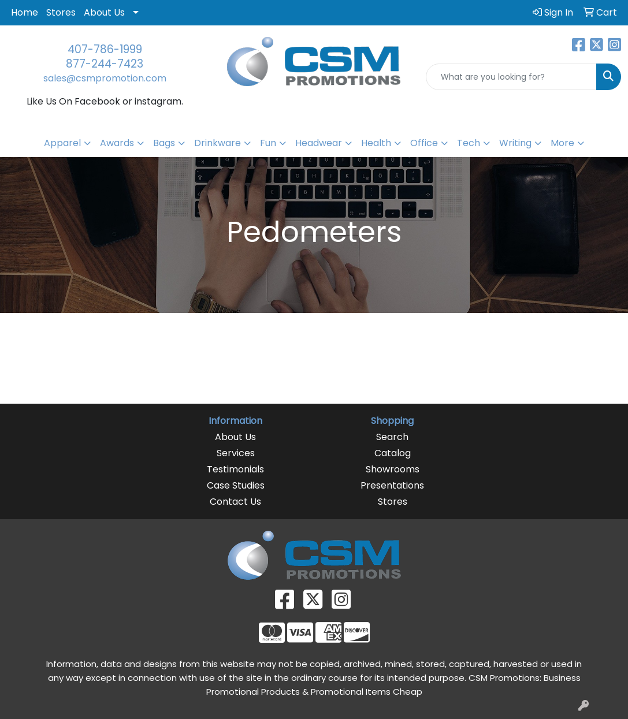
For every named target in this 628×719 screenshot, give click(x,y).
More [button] (562, 143)
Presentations (392, 485)
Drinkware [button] (217, 143)
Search (392, 437)
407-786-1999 (105, 49)
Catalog (392, 453)
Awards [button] (117, 143)
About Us (104, 12)
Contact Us (235, 501)
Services (236, 453)
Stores (61, 12)
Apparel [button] (62, 143)
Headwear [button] (318, 143)
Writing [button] (515, 143)
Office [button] (424, 143)
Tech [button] (468, 143)
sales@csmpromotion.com (104, 78)
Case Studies (236, 485)
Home (24, 12)
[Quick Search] (511, 77)
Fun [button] (268, 143)
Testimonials (235, 469)
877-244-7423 (104, 64)
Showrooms (392, 469)
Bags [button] (164, 143)
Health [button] (376, 143)
